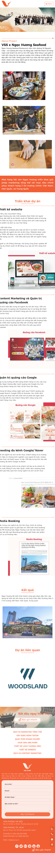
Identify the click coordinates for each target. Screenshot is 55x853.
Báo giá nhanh (27, 719)
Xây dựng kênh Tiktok (27, 737)
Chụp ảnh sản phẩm (27, 744)
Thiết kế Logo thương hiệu (27, 748)
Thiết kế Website (27, 751)
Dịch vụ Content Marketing (27, 755)
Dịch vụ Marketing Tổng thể (27, 734)
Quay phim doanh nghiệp (27, 741)
